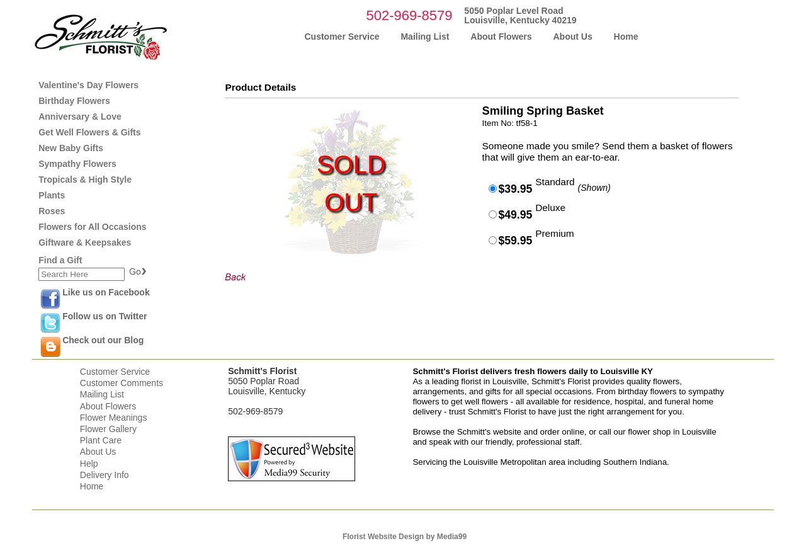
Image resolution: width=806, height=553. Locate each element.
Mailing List (102, 394)
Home (91, 486)
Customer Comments (121, 383)
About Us (98, 452)
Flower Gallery (108, 429)
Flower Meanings (113, 418)
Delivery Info (104, 475)
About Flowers (108, 406)
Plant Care (101, 440)
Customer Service (115, 372)
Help (89, 464)
